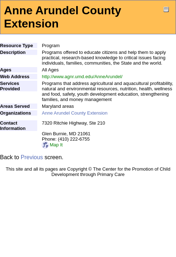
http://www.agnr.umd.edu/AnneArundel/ (82, 76)
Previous (32, 157)
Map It (52, 144)
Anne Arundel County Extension (75, 113)
